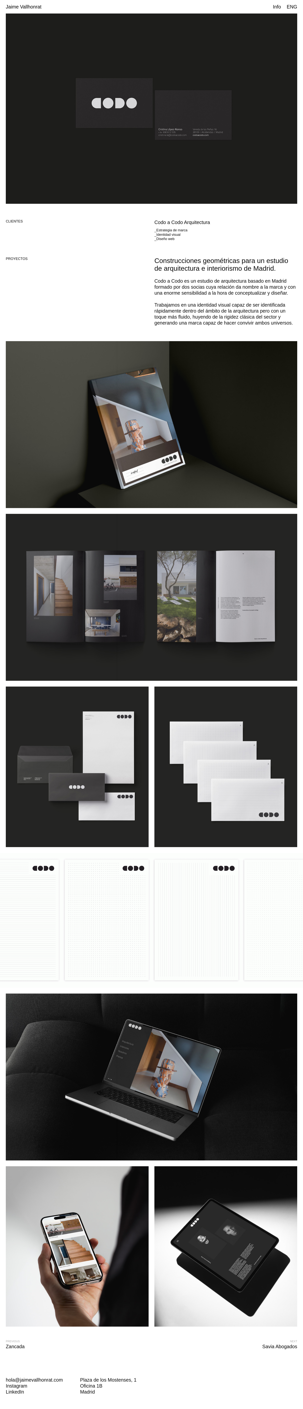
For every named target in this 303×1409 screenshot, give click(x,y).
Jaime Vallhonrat (23, 6)
